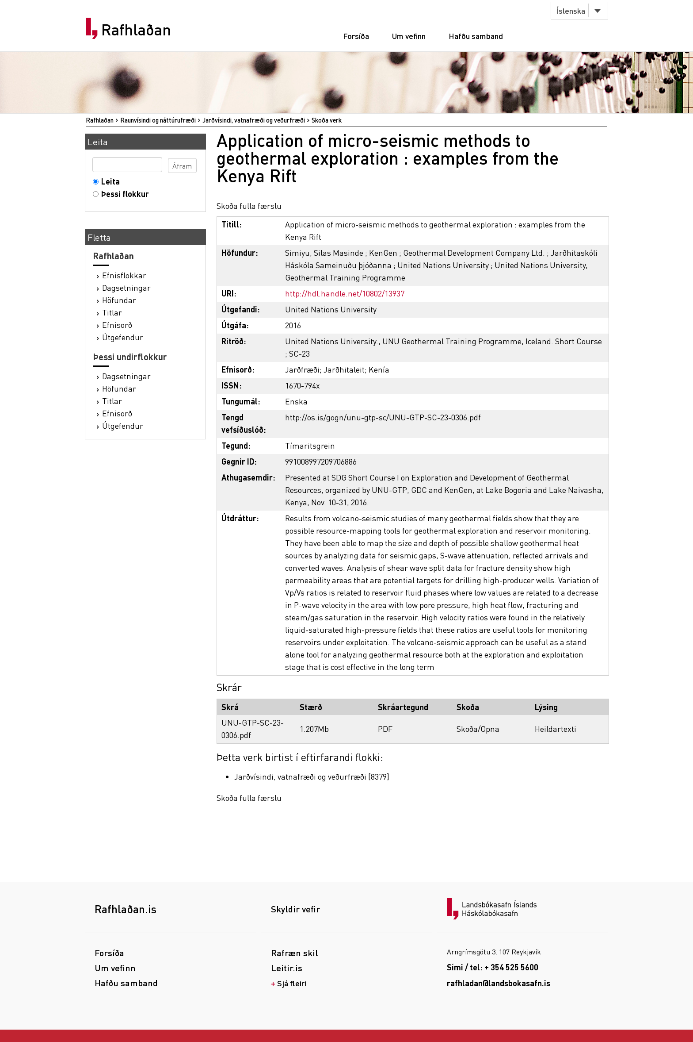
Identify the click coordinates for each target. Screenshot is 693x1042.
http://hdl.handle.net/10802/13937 (344, 293)
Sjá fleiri (291, 983)
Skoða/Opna (478, 728)
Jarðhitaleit (344, 369)
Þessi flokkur (123, 193)
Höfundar (119, 300)
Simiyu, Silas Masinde (324, 252)
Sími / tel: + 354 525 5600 (492, 967)
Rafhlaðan (136, 29)
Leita (108, 181)
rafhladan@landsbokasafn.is (498, 983)
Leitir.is (286, 967)
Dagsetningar (126, 287)
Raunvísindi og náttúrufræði (158, 120)
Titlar (112, 312)
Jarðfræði (302, 369)
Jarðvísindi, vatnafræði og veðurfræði (253, 120)
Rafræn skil (294, 952)
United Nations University (443, 265)
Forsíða (356, 36)
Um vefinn (409, 36)
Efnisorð (117, 324)
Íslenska (570, 10)
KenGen (383, 252)
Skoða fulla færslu (249, 205)
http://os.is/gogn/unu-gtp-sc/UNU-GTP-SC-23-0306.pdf (383, 417)
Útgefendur (122, 337)
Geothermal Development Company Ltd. (474, 252)
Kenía (379, 369)
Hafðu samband (476, 36)
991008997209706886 (321, 461)
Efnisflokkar (124, 275)
